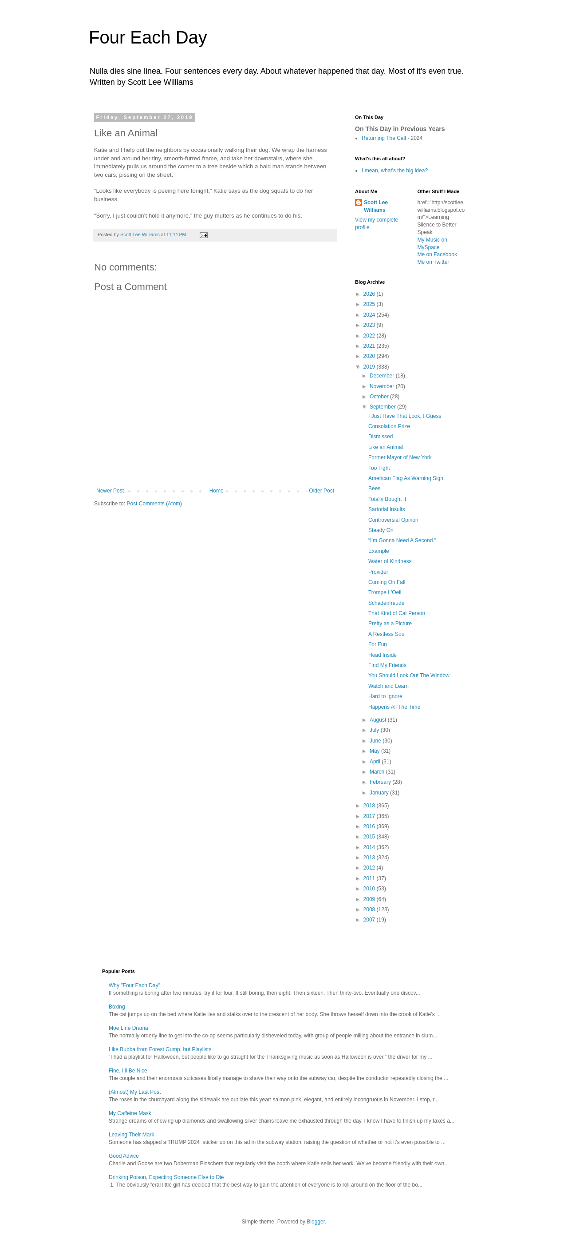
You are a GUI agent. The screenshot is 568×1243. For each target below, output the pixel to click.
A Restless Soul (387, 634)
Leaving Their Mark (131, 1135)
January (380, 793)
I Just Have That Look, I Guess (405, 416)
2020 (370, 356)
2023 (370, 325)
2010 (370, 889)
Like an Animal (385, 447)
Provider (378, 572)
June (376, 741)
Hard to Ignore (385, 696)
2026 (370, 294)
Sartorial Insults (386, 509)
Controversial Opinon (393, 520)
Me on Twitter (434, 262)
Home (216, 491)
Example (378, 551)
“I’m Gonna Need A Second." (402, 540)
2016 (370, 826)
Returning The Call (384, 138)
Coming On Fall (386, 582)
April (376, 762)
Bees (374, 488)
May (375, 751)
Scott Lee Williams (376, 206)
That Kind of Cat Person (396, 613)
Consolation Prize (389, 426)
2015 (370, 837)
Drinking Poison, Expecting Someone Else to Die (166, 1177)
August (379, 720)
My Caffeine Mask (130, 1113)
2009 (370, 899)
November (383, 386)
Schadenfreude (386, 603)
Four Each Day (148, 37)
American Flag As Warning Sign (405, 478)
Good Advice (124, 1156)
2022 (370, 336)
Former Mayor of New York (400, 457)
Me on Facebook (437, 254)
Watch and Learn (388, 686)
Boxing (117, 1007)
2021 (370, 346)
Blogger (316, 1222)
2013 (370, 857)
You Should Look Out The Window (409, 675)
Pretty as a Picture (390, 623)
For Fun (377, 644)
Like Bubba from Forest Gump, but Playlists (160, 1049)
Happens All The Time (394, 707)
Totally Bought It (387, 499)
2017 (370, 816)
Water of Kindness (390, 561)
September (383, 407)
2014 (370, 847)
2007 (370, 920)
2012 (370, 868)
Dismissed (380, 436)
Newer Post (110, 491)
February (381, 782)
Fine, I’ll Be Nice (128, 1071)
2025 (370, 304)
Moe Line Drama (128, 1028)
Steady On (381, 530)
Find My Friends (387, 665)
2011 (370, 878)
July (375, 730)
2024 (370, 315)
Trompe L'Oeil (385, 592)
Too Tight (379, 468)
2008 (370, 909)
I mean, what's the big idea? (395, 170)
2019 (370, 367)
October (380, 396)
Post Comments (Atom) (154, 503)
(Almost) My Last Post (135, 1092)
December (383, 376)
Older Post (321, 491)
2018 (370, 805)
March (378, 772)
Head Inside (382, 655)
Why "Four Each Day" (134, 985)
